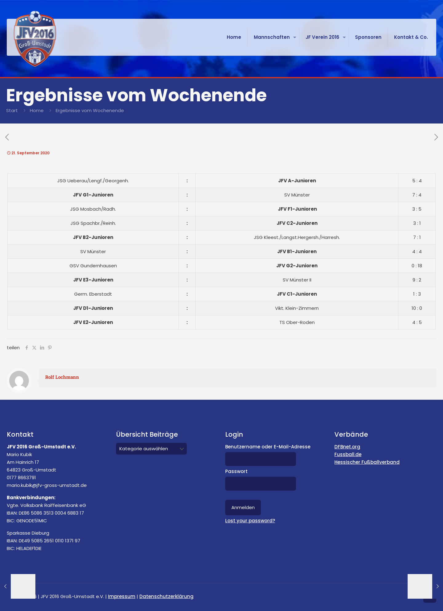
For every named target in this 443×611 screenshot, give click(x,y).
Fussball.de (347, 454)
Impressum (121, 596)
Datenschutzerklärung (166, 596)
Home (37, 110)
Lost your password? (250, 520)
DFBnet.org (347, 446)
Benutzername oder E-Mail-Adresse (267, 446)
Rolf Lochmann (62, 377)
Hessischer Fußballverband (367, 462)
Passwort (236, 471)
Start (12, 110)
